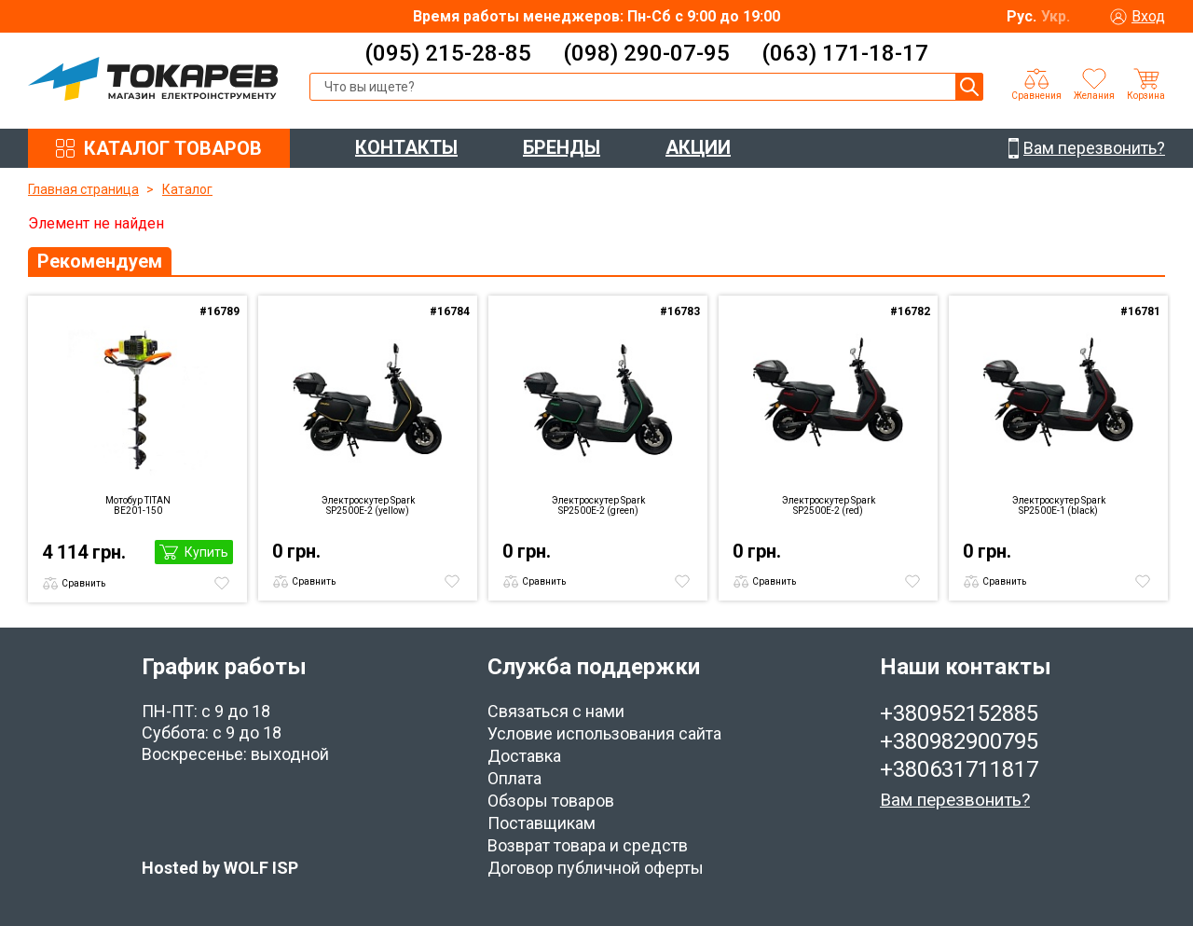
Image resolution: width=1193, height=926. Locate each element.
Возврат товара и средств (587, 845)
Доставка (524, 756)
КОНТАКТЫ (406, 147)
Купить (206, 552)
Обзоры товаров (550, 800)
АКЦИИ (698, 147)
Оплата (514, 778)
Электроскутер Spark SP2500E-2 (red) (828, 505)
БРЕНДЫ (561, 147)
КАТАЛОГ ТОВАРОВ (173, 148)
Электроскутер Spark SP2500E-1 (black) (1058, 505)
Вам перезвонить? (955, 799)
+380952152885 (959, 713)
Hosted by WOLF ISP (220, 868)
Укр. (1055, 16)
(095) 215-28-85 (447, 53)
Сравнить (83, 583)
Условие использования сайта (604, 733)
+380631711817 (959, 769)
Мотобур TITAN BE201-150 (138, 505)
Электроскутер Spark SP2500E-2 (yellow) (368, 505)
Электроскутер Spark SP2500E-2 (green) (598, 505)
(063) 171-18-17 (844, 53)
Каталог (187, 189)
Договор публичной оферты (595, 868)
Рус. (1021, 16)
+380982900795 (959, 741)
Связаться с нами (555, 711)
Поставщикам (541, 823)
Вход (1148, 16)
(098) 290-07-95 (646, 53)
